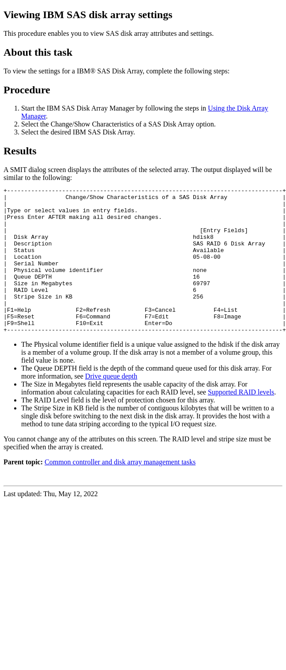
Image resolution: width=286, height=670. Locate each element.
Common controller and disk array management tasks (120, 491)
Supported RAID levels (241, 421)
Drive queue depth (111, 405)
